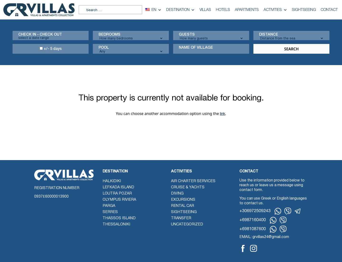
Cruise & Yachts (187, 187)
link (222, 114)
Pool (104, 47)
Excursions (183, 199)
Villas (205, 10)
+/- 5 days (51, 49)
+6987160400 (252, 220)
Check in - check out (40, 34)
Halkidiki (112, 181)
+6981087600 (252, 229)
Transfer (181, 218)
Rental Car (182, 206)
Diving (177, 193)
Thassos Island (119, 218)
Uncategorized (187, 224)
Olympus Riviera (119, 199)
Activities (275, 10)
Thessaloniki (116, 224)
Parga (109, 206)
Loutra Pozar (117, 193)
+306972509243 (255, 211)
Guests (187, 34)
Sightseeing (304, 10)
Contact (329, 10)
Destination (180, 10)
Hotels (223, 10)
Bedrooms (109, 34)
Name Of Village (196, 47)
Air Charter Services (193, 181)
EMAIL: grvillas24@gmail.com (264, 237)
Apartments (247, 10)
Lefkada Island (118, 187)
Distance (268, 34)
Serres (110, 212)
